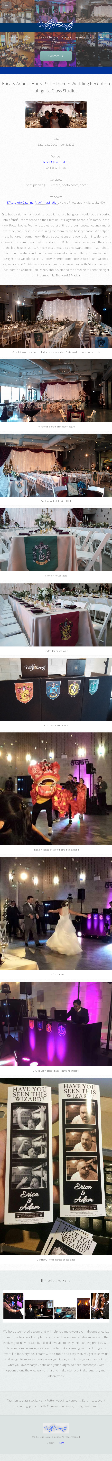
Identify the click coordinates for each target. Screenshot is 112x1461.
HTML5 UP (60, 1442)
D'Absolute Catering (20, 202)
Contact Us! (56, 56)
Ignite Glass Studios (56, 162)
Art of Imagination (46, 202)
